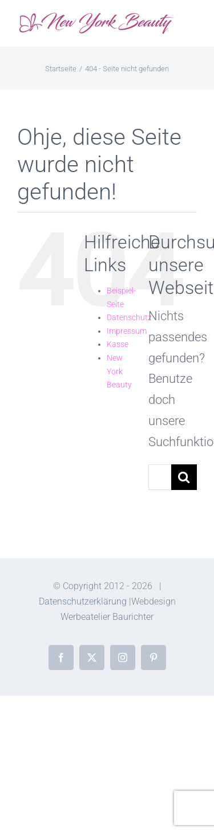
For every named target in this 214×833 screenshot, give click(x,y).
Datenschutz (129, 317)
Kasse (117, 344)
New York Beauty (119, 371)
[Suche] (184, 477)
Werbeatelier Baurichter (107, 616)
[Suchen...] (159, 477)
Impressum (127, 331)
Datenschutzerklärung (83, 601)
